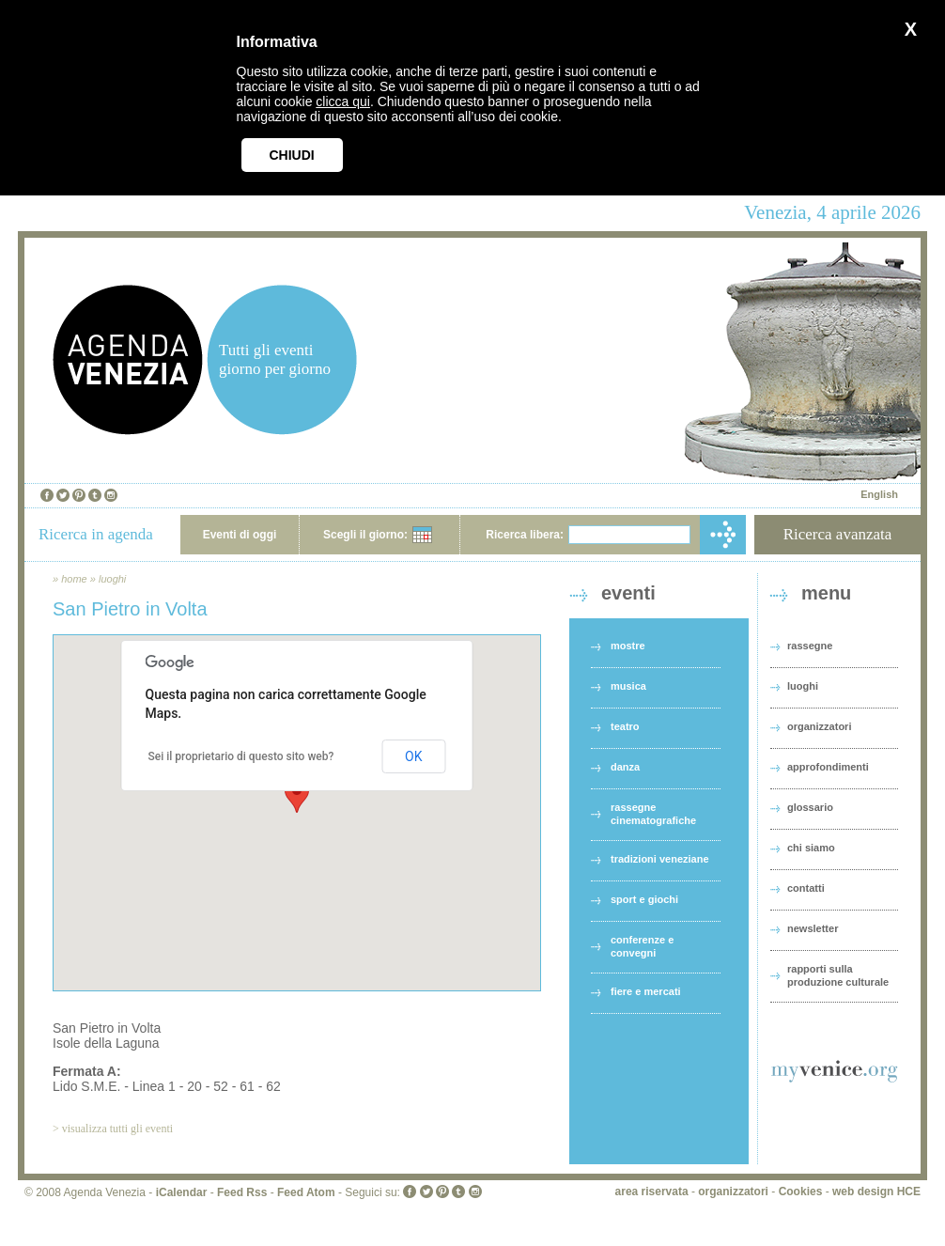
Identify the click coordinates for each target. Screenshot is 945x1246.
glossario (810, 807)
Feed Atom (306, 1192)
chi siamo (811, 847)
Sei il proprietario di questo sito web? (241, 756)
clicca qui (343, 101)
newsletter (812, 928)
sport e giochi (644, 899)
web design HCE (876, 1191)
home (74, 578)
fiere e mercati (646, 991)
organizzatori (819, 726)
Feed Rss (242, 1192)
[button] (297, 795)
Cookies (801, 1191)
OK (413, 756)
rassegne (809, 645)
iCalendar (182, 1192)
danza (625, 766)
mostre (628, 645)
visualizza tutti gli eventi (117, 1128)
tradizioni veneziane (660, 858)
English (879, 494)
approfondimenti (828, 766)
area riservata (652, 1191)
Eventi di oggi (240, 534)
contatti (806, 888)
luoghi (112, 578)
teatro (625, 726)
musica (628, 686)
